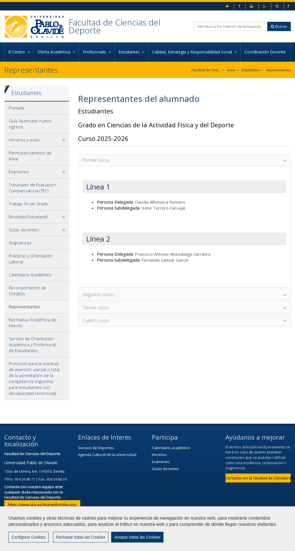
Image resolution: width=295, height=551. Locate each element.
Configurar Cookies (29, 537)
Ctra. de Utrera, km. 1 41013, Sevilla (34, 471)
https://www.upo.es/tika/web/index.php (42, 504)
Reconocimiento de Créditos (27, 290)
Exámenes (19, 172)
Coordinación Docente (265, 52)
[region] (147, 528)
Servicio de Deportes (96, 447)
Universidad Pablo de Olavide (30, 462)
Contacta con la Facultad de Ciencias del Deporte (258, 478)
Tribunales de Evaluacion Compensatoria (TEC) (32, 187)
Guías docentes (24, 230)
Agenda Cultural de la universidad (107, 454)
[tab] (37, 108)
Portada (16, 108)
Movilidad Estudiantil (28, 216)
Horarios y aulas (24, 140)
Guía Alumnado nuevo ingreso (30, 124)
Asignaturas (20, 243)
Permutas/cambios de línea (30, 156)
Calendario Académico (30, 274)
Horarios (159, 454)
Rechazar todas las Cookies (80, 537)
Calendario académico (171, 447)
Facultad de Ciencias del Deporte (114, 26)
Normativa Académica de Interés (32, 322)
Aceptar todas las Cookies (137, 537)
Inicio (231, 70)
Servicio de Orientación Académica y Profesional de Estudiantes (32, 344)
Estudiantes (251, 70)
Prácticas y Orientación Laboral (31, 258)
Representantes (278, 70)
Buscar (279, 26)
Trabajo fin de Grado (28, 203)
